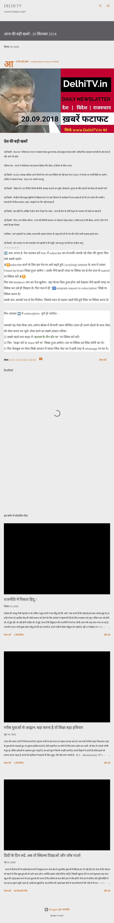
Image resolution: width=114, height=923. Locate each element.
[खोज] (100, 6)
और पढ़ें (107, 634)
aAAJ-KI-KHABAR (19, 359)
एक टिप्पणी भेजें (20, 890)
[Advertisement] (57, 480)
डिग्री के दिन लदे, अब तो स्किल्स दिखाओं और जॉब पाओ (42, 855)
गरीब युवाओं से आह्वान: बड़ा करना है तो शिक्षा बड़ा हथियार (43, 727)
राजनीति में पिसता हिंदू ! (20, 599)
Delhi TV (13, 5)
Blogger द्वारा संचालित (57, 909)
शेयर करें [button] (102, 359)
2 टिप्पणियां (19, 634)
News (33, 359)
